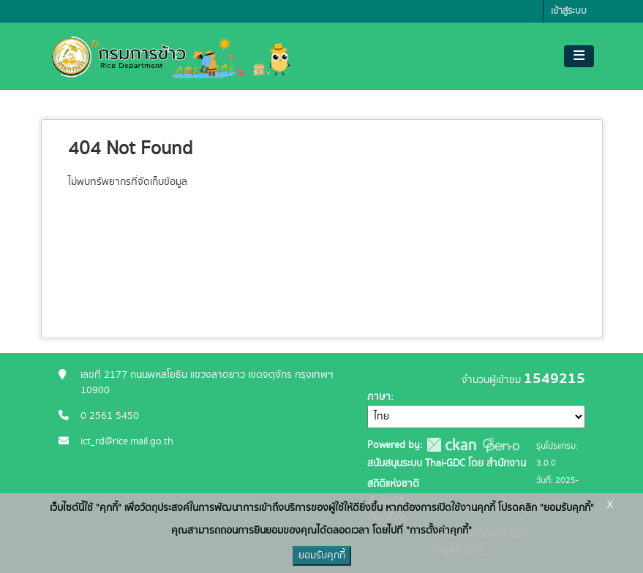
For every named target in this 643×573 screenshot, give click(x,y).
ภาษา (379, 397)
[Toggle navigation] (579, 56)
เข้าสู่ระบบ (569, 11)
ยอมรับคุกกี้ (321, 555)
